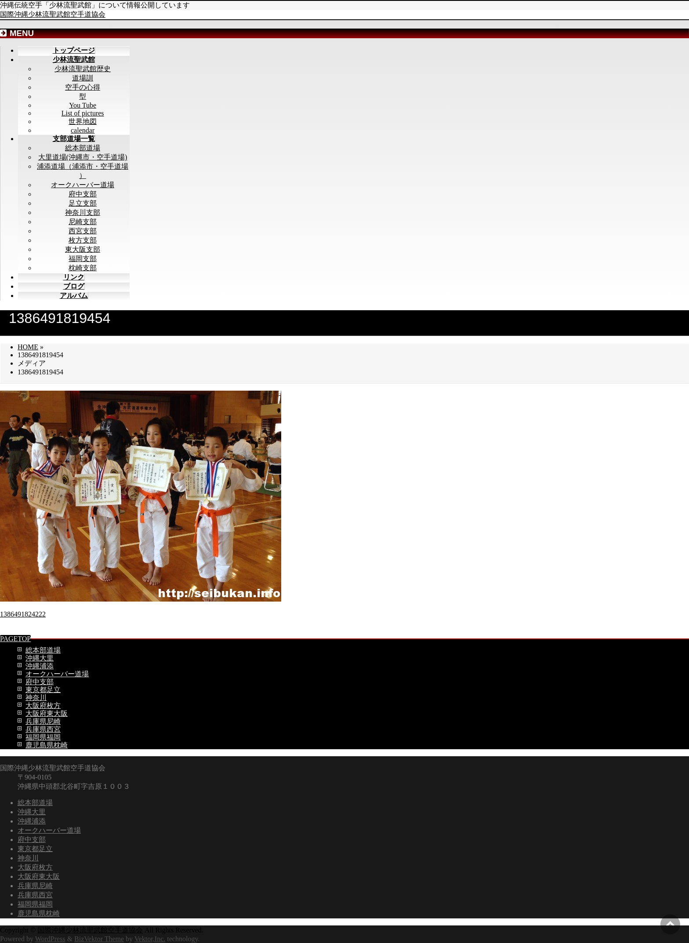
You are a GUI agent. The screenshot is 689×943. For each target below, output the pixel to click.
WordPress (50, 939)
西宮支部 (83, 231)
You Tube (82, 105)
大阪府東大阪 (46, 713)
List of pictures (83, 113)
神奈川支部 (82, 212)
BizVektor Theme (99, 939)
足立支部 (83, 203)
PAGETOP (15, 638)
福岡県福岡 (43, 737)
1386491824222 (23, 614)
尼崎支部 (83, 221)
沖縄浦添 (39, 666)
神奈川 (36, 697)
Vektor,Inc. (149, 939)
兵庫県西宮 (43, 729)
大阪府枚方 (43, 705)
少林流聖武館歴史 (82, 69)
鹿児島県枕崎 (46, 745)
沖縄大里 (39, 658)
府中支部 (83, 194)
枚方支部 (83, 240)
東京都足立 (43, 689)
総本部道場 (82, 148)
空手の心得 (82, 87)
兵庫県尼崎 (43, 721)
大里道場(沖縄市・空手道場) (82, 157)
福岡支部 (83, 258)
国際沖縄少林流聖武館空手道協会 (52, 14)
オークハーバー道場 (82, 185)
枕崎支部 (83, 268)
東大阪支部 (82, 249)
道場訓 (82, 78)
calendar (82, 130)
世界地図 (83, 121)
